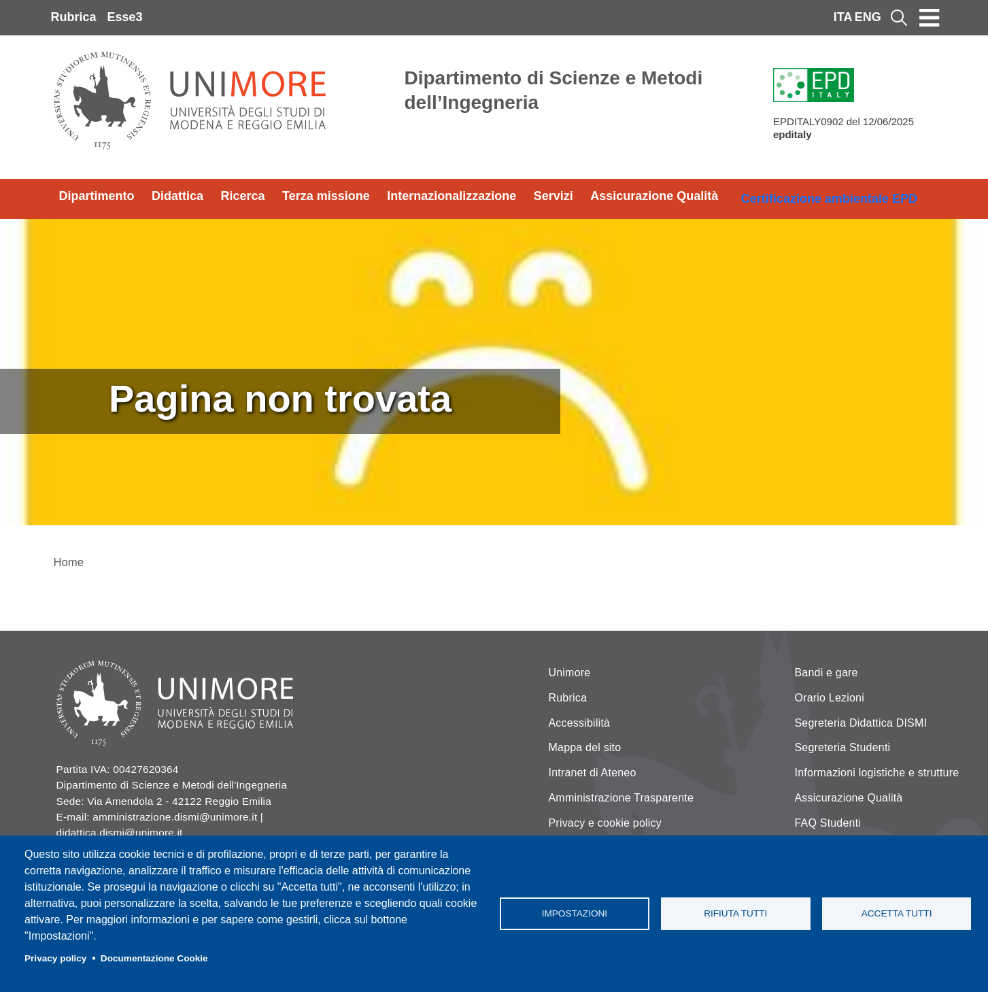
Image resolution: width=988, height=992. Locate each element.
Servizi (553, 196)
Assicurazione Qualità (654, 196)
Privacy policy (55, 958)
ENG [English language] (868, 17)
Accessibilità (580, 723)
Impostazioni (574, 913)
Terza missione (326, 196)
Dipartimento (97, 196)
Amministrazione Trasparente (621, 798)
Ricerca (243, 196)
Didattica (177, 196)
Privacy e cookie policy (605, 823)
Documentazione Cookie (154, 958)
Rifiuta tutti (735, 913)
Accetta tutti (897, 913)
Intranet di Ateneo (592, 772)
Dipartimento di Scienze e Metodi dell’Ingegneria (554, 90)
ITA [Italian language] (843, 17)
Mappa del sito (585, 747)
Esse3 (125, 17)
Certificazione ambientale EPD (829, 198)
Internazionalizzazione (451, 196)
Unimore (570, 672)
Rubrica (74, 17)
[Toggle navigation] (929, 18)
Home (69, 562)
